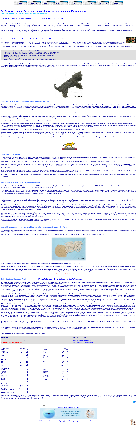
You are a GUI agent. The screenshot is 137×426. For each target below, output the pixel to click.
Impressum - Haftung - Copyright (57, 421)
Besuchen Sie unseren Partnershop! (68, 407)
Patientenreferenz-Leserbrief (52, 18)
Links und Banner (76, 421)
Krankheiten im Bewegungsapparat (17, 18)
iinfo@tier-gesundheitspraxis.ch (82, 340)
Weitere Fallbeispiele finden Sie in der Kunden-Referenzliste (60, 279)
